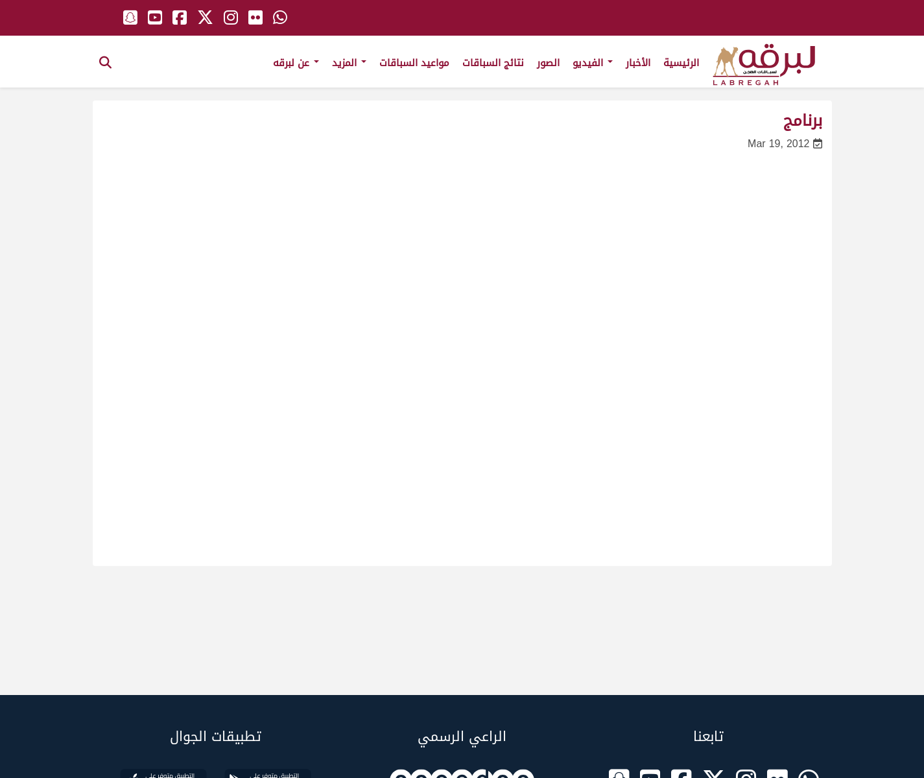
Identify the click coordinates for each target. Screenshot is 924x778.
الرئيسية (681, 63)
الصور (548, 63)
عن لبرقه (296, 63)
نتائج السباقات (493, 63)
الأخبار (638, 63)
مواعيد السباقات (414, 63)
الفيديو (593, 63)
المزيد (349, 63)
